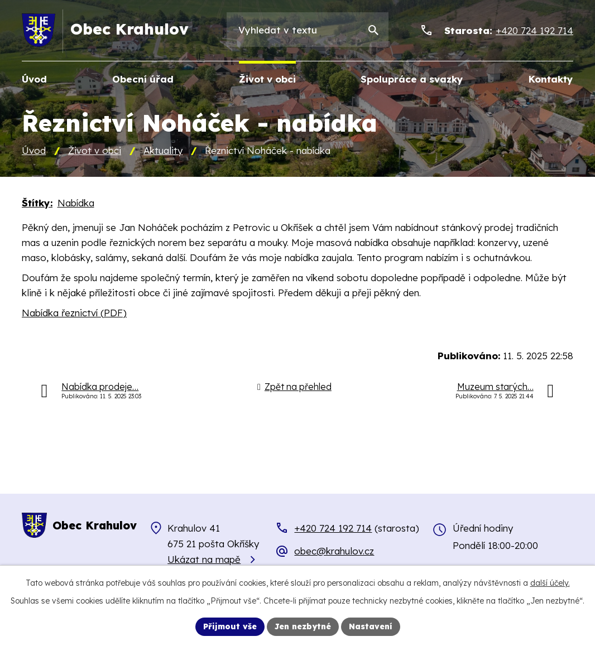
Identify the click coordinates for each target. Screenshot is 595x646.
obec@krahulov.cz (334, 551)
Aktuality (163, 150)
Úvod (34, 150)
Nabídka (75, 203)
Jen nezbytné (303, 626)
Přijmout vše (230, 626)
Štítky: (37, 203)
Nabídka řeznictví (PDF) (74, 313)
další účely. (550, 583)
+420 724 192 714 (333, 528)
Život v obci (94, 150)
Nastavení (370, 626)
